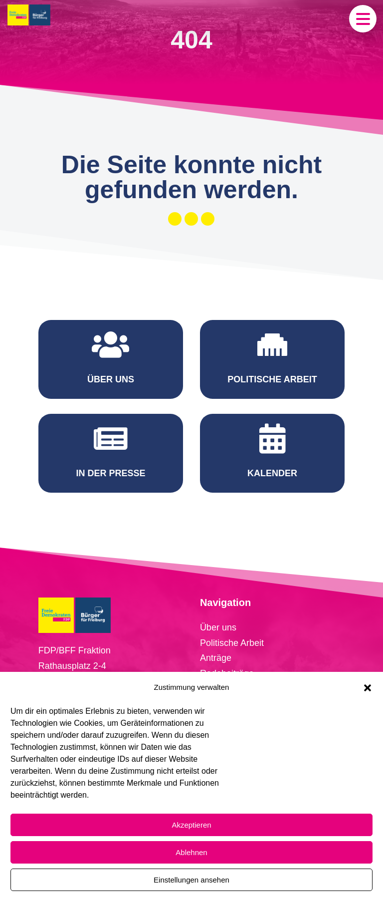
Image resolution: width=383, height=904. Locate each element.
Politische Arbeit (232, 643)
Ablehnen (191, 852)
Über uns (218, 627)
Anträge (215, 658)
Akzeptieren (191, 825)
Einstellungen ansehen (191, 880)
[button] (368, 688)
